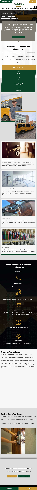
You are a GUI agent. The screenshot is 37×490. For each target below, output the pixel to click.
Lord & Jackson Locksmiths (18, 6)
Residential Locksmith (8, 160)
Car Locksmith (6, 218)
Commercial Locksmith (8, 189)
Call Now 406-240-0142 (6, 1)
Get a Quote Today (12, 476)
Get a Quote (33, 1)
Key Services (5, 247)
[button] (35, 7)
